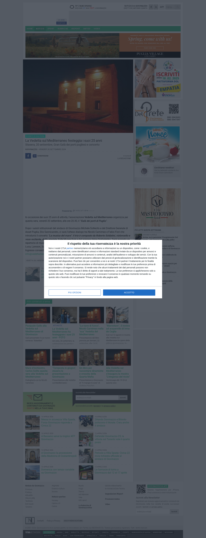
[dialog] (103, 269)
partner (69, 248)
